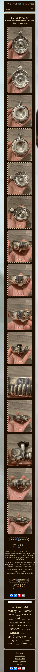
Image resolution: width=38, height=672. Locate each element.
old (17, 618)
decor (17, 644)
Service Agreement (19, 661)
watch (19, 646)
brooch (18, 625)
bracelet (21, 636)
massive (15, 629)
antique (24, 622)
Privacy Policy (20, 659)
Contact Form (20, 656)
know (19, 607)
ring (12, 640)
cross (30, 637)
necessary (27, 625)
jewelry (23, 619)
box (26, 606)
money (12, 611)
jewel (23, 630)
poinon (11, 619)
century (23, 633)
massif (18, 615)
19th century (19, 641)
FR (21, 664)
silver (28, 611)
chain (31, 644)
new (20, 611)
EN (18, 664)
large (28, 633)
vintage (11, 625)
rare (29, 619)
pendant (10, 643)
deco (28, 630)
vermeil (11, 615)
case (13, 607)
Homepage (19, 653)
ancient (14, 632)
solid (11, 636)
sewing (27, 641)
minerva (24, 643)
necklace (14, 622)
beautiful (27, 614)
